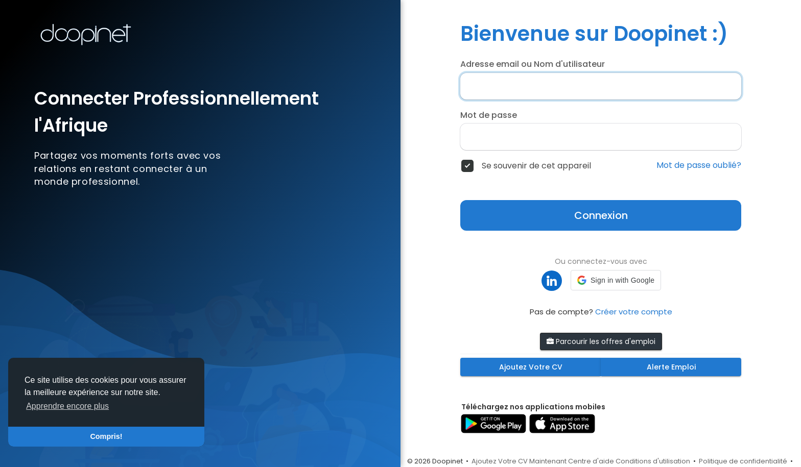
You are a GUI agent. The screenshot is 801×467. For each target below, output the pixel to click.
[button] (616, 280)
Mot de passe (488, 115)
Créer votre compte (633, 311)
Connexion (601, 215)
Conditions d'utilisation (653, 461)
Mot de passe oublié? (698, 165)
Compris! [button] (106, 436)
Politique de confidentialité (743, 461)
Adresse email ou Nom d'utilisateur (532, 64)
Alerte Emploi (671, 367)
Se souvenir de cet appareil (536, 165)
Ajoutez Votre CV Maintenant (519, 461)
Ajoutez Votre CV (530, 367)
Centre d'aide (591, 461)
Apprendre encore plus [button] (67, 406)
